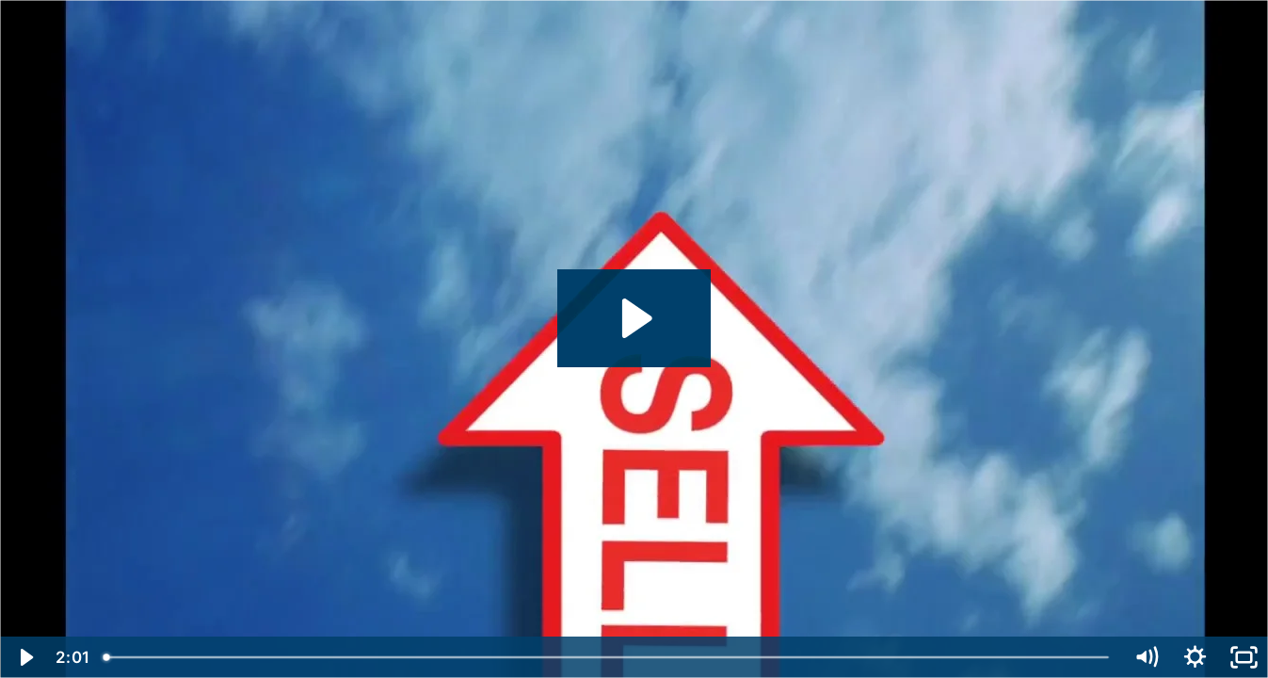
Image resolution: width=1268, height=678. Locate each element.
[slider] (607, 657)
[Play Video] (24, 657)
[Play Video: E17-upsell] (634, 318)
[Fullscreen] (1243, 657)
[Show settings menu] (1194, 657)
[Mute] (1145, 657)
